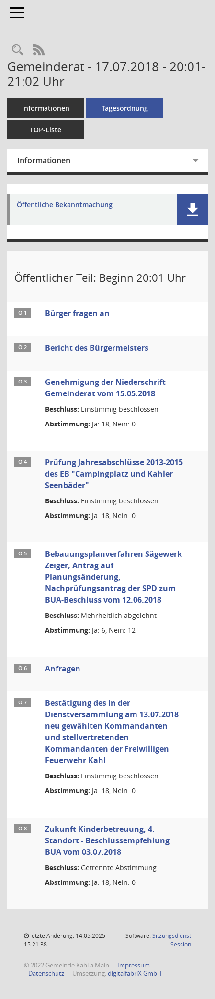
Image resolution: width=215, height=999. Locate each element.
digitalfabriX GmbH (135, 973)
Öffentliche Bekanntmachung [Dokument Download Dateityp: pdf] (65, 205)
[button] (192, 209)
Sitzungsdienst (171, 940)
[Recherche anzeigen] (17, 50)
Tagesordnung (125, 108)
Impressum (133, 965)
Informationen (45, 108)
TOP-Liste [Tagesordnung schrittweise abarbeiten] (45, 129)
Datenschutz (46, 973)
